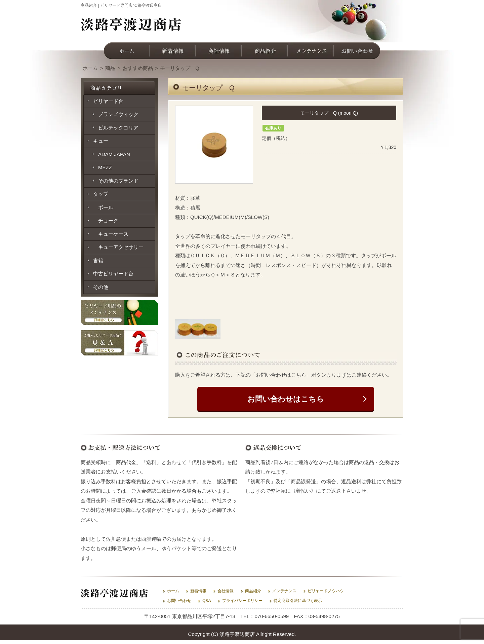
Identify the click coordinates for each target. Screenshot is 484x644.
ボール (103, 207)
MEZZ (105, 167)
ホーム (173, 591)
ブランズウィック (118, 114)
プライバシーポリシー (242, 600)
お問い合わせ (179, 600)
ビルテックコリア (118, 127)
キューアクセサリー (118, 247)
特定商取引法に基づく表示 (298, 600)
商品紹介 (253, 591)
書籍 (98, 260)
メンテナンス (284, 591)
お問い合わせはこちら (285, 399)
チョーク (105, 220)
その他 (100, 287)
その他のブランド (118, 181)
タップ (100, 194)
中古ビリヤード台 (113, 273)
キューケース (110, 234)
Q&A (206, 600)
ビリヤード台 (108, 101)
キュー (100, 141)
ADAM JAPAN (114, 154)
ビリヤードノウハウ (326, 591)
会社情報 (225, 591)
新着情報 (198, 591)
